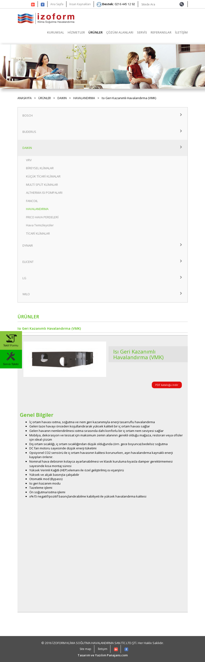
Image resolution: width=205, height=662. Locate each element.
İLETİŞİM (181, 32)
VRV (29, 160)
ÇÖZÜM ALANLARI (119, 32)
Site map (85, 649)
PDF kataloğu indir (166, 385)
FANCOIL (32, 201)
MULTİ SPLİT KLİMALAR (42, 184)
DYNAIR (102, 245)
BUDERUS (102, 132)
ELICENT (102, 262)
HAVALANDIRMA (84, 98)
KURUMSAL (55, 32)
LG (102, 278)
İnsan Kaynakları (80, 4)
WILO (102, 294)
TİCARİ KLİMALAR (38, 233)
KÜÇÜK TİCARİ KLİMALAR (43, 176)
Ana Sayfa (56, 4)
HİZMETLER (76, 32)
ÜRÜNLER (95, 32)
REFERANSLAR (161, 32)
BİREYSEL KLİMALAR (40, 168)
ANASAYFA (24, 98)
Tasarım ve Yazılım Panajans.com (103, 655)
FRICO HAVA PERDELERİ (42, 217)
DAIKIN (62, 98)
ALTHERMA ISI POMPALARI (44, 192)
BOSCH (102, 115)
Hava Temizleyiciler (40, 225)
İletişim (102, 649)
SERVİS (142, 32)
